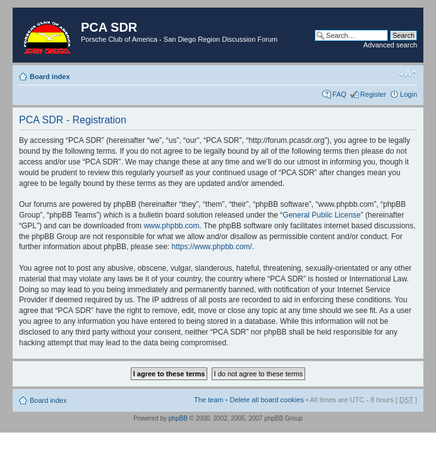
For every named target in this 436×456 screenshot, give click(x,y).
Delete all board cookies (266, 400)
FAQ (339, 94)
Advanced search (390, 45)
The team (208, 400)
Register (373, 94)
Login (408, 94)
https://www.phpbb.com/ (211, 246)
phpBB (178, 418)
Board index (50, 76)
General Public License (321, 215)
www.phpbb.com (171, 225)
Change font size (408, 74)
